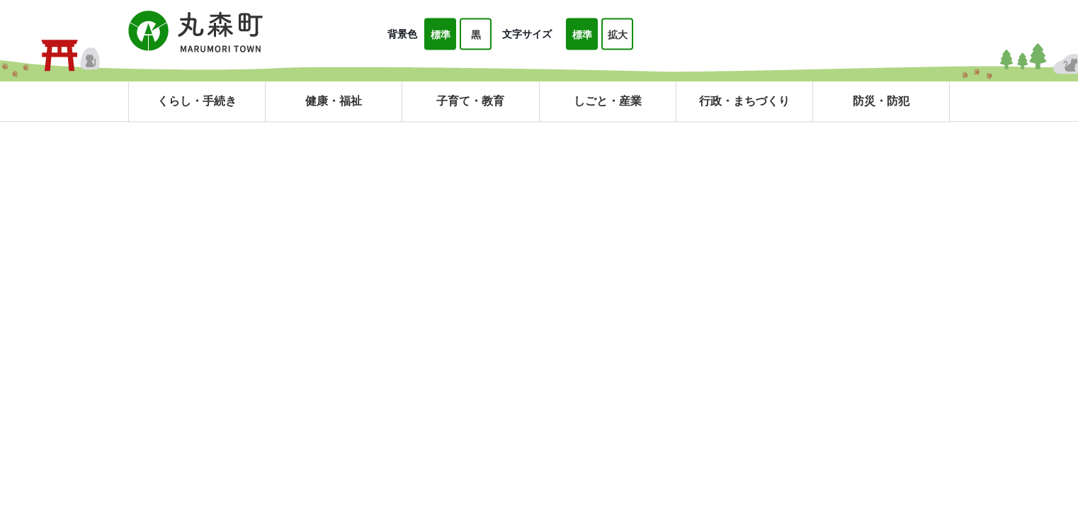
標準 (440, 34)
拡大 (618, 34)
